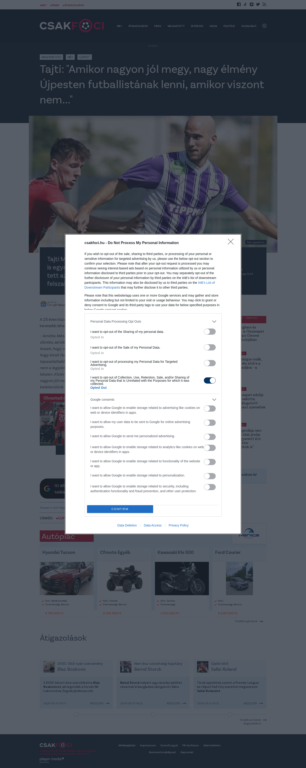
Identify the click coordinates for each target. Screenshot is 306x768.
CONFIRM (120, 509)
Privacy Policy (179, 525)
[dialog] (153, 384)
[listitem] (153, 321)
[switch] (210, 332)
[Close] (232, 243)
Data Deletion (127, 525)
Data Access (153, 525)
